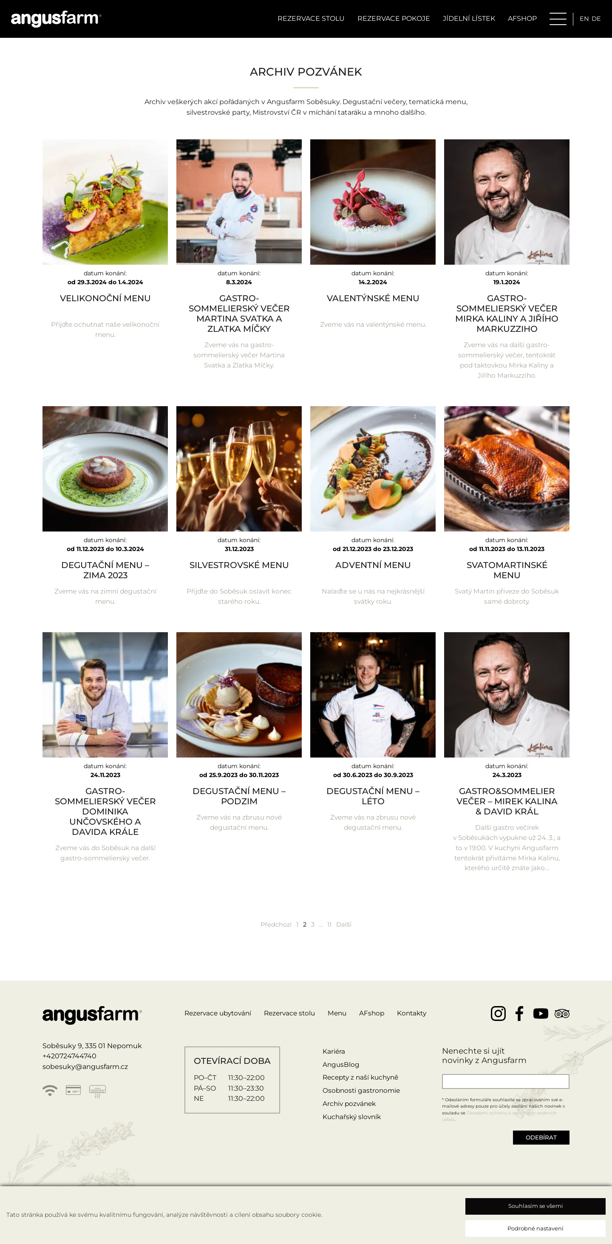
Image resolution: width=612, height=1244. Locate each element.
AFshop (381, 1029)
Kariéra (331, 1067)
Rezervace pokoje (390, 20)
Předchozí (273, 940)
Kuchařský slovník (351, 1132)
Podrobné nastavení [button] (535, 1228)
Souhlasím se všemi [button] (535, 1205)
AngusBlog (339, 1080)
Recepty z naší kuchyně (361, 1093)
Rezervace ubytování (220, 1029)
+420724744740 (69, 1072)
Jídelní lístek (465, 20)
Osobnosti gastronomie (360, 1107)
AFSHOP (518, 20)
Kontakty (422, 1029)
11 (332, 940)
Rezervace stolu (307, 20)
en (581, 20)
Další (348, 940)
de (594, 20)
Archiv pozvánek (348, 1119)
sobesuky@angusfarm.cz (85, 1083)
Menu (345, 1029)
